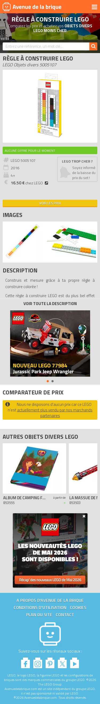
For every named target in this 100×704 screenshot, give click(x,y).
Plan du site (39, 614)
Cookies (78, 607)
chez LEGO (30, 183)
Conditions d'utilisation (40, 607)
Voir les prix (50, 203)
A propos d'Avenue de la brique (50, 600)
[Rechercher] (93, 46)
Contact (65, 614)
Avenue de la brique (32, 6)
